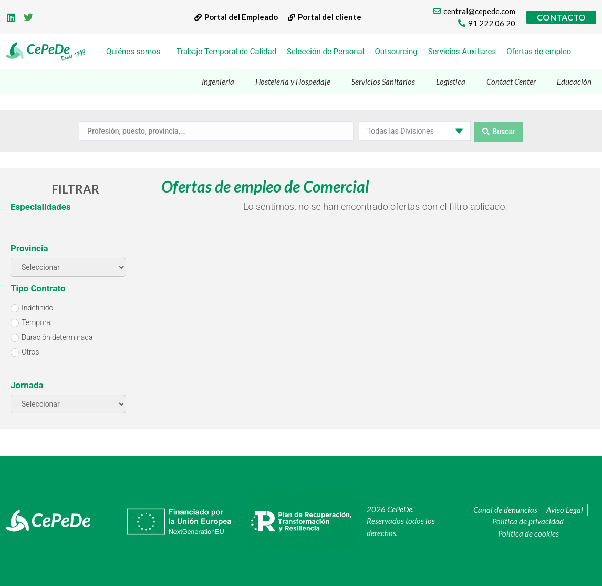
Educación (574, 81)
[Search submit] (498, 130)
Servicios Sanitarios (383, 81)
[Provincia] (68, 266)
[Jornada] (68, 402)
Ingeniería (218, 81)
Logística (450, 81)
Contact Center (511, 81)
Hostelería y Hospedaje (292, 81)
